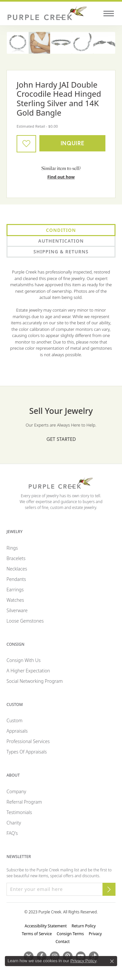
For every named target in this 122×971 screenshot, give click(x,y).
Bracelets (16, 558)
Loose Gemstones (25, 621)
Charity (14, 823)
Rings (12, 548)
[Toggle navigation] (108, 13)
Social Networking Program (35, 681)
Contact (63, 941)
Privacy (95, 933)
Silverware (17, 610)
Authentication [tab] (61, 241)
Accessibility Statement (46, 926)
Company (16, 791)
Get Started (61, 439)
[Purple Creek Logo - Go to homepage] (47, 13)
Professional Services (28, 741)
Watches (15, 600)
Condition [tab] (61, 230)
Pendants (16, 579)
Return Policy (84, 926)
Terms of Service (37, 933)
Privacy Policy (83, 960)
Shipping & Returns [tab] (61, 251)
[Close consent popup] (112, 961)
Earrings (15, 589)
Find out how (61, 177)
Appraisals (17, 731)
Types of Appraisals (27, 752)
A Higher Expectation (28, 671)
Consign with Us (24, 660)
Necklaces (17, 569)
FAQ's (12, 833)
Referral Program (24, 802)
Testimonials (19, 812)
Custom (14, 720)
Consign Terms (70, 933)
